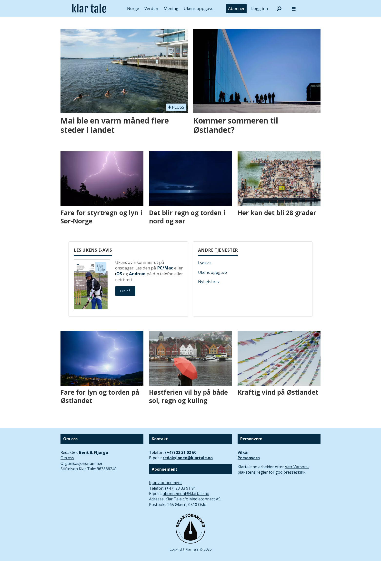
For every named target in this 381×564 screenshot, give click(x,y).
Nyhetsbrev (209, 281)
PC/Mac (165, 268)
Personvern (249, 457)
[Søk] (279, 8)
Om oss (67, 457)
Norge (133, 8)
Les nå (125, 291)
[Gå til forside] (89, 8)
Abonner (236, 8)
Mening (171, 8)
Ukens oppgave (198, 8)
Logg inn (259, 8)
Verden (151, 8)
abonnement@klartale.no (186, 493)
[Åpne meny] (293, 8)
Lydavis (204, 263)
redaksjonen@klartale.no (188, 457)
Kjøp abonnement (165, 482)
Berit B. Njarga (93, 452)
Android (137, 274)
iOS (118, 274)
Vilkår (243, 452)
